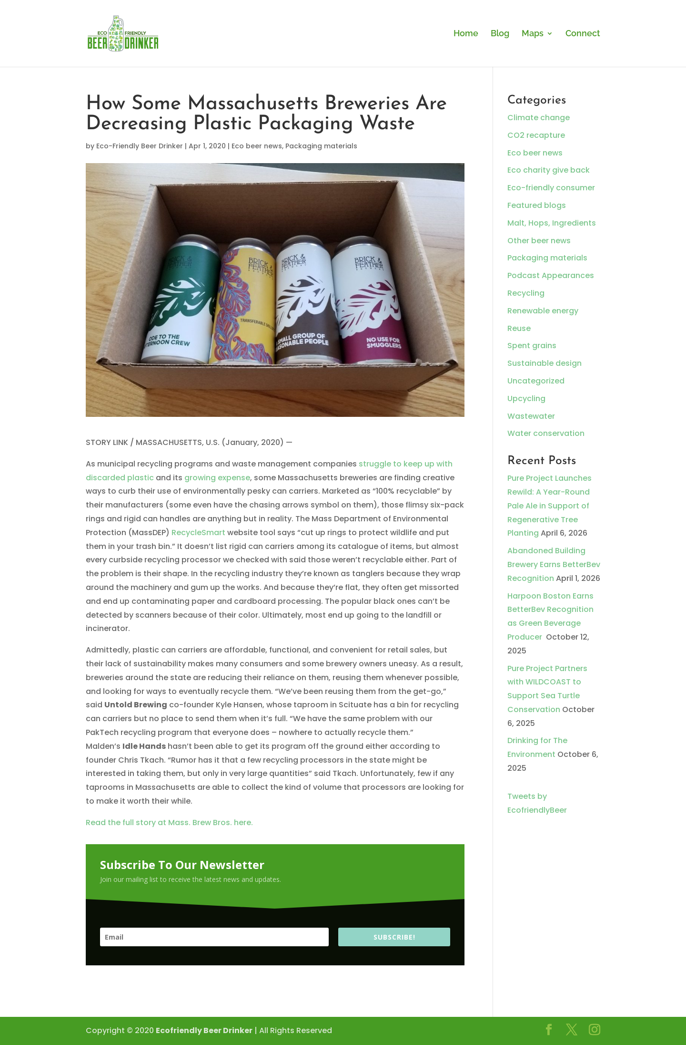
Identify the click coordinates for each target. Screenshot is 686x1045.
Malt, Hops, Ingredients (551, 222)
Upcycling (526, 398)
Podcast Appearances (550, 275)
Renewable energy (542, 310)
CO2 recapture (536, 135)
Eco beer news (257, 146)
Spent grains (531, 345)
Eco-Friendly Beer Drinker (139, 146)
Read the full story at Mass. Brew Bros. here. (169, 822)
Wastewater (531, 416)
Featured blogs (536, 205)
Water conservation (546, 433)
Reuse (519, 328)
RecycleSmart (198, 532)
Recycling (526, 293)
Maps (533, 34)
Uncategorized (536, 380)
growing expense (217, 477)
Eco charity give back (548, 170)
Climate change (538, 117)
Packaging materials (321, 146)
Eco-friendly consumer (551, 187)
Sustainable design (544, 363)
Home (466, 34)
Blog (500, 34)
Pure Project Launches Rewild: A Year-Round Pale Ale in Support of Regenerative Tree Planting (549, 505)
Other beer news (539, 240)
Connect (582, 34)
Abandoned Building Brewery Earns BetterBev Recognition (553, 564)
